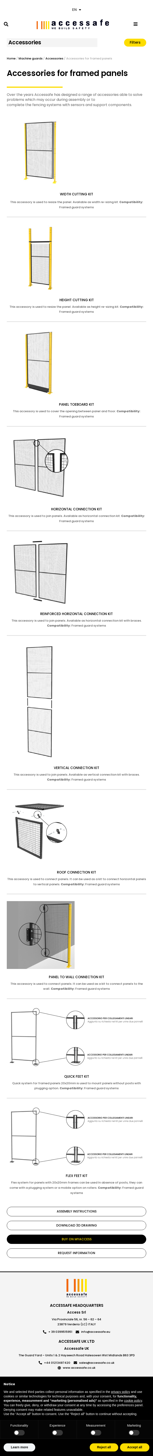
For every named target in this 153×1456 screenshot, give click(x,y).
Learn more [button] (19, 1447)
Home (11, 58)
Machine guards (30, 58)
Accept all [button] (134, 1447)
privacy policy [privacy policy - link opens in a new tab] (120, 1392)
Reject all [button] (104, 1447)
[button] (6, 24)
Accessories (24, 42)
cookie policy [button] (133, 1400)
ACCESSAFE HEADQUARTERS (76, 1305)
